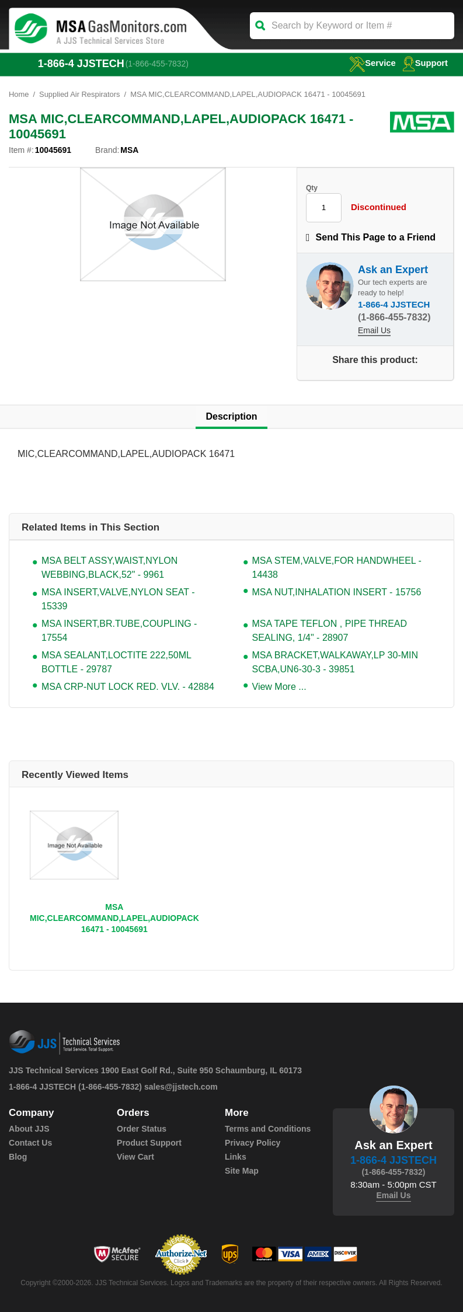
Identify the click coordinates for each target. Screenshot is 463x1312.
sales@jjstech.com (181, 1086)
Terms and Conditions (268, 1128)
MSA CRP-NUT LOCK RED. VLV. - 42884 (127, 687)
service (371, 63)
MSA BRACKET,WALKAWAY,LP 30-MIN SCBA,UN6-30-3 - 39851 (335, 662)
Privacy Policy (252, 1142)
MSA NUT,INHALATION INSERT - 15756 (337, 592)
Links (235, 1156)
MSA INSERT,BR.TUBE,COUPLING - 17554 (119, 631)
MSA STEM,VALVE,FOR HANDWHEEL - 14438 (337, 568)
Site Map (242, 1170)
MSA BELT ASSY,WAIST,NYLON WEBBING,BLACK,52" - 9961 (109, 568)
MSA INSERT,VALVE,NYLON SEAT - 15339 (118, 599)
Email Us (374, 330)
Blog (18, 1156)
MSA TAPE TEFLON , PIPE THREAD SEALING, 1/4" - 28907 (330, 631)
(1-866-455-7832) (157, 63)
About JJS (29, 1128)
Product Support (149, 1142)
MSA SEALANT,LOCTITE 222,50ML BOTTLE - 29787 (116, 662)
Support (425, 63)
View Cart (135, 1156)
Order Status (141, 1128)
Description (231, 416)
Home (19, 94)
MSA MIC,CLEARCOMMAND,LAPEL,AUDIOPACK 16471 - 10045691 (114, 918)
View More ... (279, 687)
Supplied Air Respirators (79, 94)
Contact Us (30, 1142)
